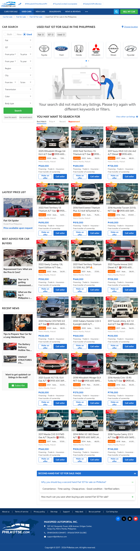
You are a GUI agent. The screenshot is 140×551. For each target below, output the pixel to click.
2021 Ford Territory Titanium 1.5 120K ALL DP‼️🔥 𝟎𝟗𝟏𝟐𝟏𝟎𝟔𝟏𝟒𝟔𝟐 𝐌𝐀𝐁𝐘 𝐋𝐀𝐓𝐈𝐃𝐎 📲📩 (87, 266)
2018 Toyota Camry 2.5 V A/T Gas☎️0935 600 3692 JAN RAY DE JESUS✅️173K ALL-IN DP (121, 436)
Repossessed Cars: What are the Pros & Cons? (18, 271)
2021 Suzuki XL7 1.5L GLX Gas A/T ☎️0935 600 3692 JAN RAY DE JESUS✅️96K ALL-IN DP (52, 379)
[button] (86, 60)
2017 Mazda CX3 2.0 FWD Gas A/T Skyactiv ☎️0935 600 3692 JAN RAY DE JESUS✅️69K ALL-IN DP (51, 436)
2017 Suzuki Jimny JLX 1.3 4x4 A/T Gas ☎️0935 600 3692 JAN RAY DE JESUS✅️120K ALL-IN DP (121, 323)
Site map (54, 511)
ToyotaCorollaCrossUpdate (65, 4)
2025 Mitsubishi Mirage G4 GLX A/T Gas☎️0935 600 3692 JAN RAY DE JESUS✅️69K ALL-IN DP (52, 153)
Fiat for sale (21, 17)
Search (18, 110)
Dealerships (55, 11)
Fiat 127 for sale (36, 17)
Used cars (27, 11)
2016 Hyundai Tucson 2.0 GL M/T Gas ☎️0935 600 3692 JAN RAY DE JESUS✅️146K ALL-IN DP (122, 209)
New (19, 34)
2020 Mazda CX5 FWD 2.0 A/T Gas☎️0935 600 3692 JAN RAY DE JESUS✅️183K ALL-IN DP (52, 323)
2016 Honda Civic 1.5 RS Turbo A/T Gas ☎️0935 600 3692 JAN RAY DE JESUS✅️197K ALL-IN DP (121, 379)
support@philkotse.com (57, 536)
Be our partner (95, 511)
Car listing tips (112, 511)
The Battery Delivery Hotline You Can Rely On (24, 347)
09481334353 (53, 533)
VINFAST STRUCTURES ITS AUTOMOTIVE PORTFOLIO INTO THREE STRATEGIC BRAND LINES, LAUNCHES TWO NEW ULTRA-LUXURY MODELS (25, 360)
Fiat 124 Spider (11, 220)
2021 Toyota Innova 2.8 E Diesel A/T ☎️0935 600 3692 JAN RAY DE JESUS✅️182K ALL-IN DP (120, 266)
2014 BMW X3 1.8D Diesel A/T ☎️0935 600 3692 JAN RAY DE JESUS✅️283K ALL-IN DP (87, 436)
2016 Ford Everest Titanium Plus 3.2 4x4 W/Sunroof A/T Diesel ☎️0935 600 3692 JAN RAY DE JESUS (87, 209)
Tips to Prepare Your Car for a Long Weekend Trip (18, 336)
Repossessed (74, 121)
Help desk (79, 511)
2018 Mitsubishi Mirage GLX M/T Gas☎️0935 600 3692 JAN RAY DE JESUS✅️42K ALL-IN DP (87, 379)
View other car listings (125, 116)
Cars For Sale (11, 11)
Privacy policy (39, 511)
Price (53, 121)
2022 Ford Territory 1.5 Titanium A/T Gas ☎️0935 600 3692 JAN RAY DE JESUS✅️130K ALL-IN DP (86, 153)
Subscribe (18, 385)
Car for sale (7, 17)
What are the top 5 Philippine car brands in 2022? (25, 295)
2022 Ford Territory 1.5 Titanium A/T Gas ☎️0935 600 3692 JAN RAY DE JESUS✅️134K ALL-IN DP (51, 209)
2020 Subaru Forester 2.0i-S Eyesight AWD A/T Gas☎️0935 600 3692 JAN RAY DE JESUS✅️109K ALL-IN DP (87, 323)
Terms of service (21, 511)
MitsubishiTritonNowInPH (36, 4)
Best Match (41, 121)
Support (66, 511)
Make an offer (45, 176)
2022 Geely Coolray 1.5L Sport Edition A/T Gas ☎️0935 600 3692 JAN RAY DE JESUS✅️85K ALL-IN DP (52, 266)
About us (6, 511)
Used (29, 34)
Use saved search (25, 117)
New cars (40, 11)
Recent (63, 121)
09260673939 (73, 533)
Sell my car (129, 11)
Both (9, 34)
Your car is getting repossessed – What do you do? (25, 282)
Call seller (60, 176)
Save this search (10, 117)
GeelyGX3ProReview (93, 4)
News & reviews (73, 11)
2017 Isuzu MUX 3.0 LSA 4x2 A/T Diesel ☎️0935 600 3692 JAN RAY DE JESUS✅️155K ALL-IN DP (122, 153)
